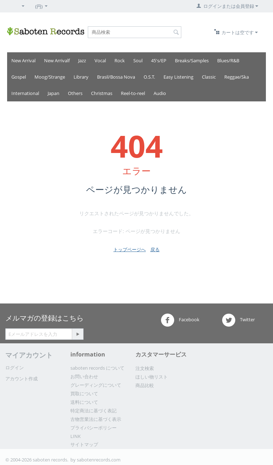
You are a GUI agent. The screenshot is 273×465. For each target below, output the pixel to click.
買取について (84, 393)
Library (81, 77)
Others (75, 93)
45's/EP (158, 60)
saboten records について (97, 368)
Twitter (238, 320)
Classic (209, 77)
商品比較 (144, 385)
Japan (53, 93)
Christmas (101, 93)
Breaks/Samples (192, 60)
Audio (160, 93)
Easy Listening (178, 77)
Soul (138, 60)
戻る (155, 249)
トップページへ (129, 249)
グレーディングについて (95, 385)
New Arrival (23, 60)
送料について (84, 402)
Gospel (18, 77)
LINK (75, 436)
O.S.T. (149, 77)
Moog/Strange (49, 77)
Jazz (82, 60)
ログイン (14, 367)
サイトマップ (84, 444)
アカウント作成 (21, 378)
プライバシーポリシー (93, 427)
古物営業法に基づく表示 (95, 419)
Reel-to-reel (133, 93)
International (25, 93)
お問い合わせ (84, 376)
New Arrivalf (57, 60)
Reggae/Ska (236, 77)
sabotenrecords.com (99, 459)
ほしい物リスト (151, 377)
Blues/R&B (228, 60)
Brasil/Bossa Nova (116, 77)
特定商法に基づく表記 (93, 410)
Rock (119, 60)
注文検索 (144, 368)
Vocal (100, 60)
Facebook (180, 320)
